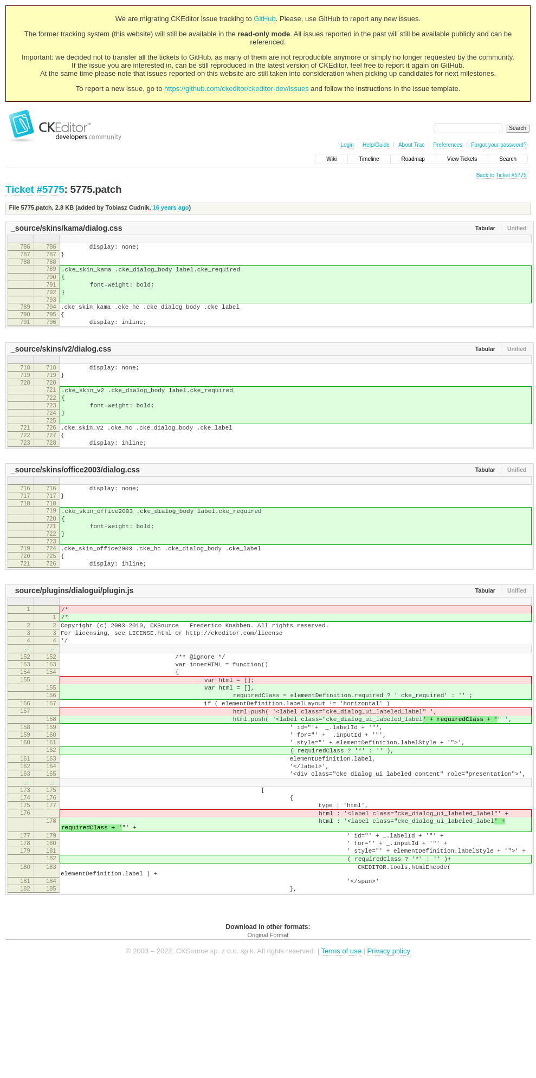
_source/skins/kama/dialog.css (66, 228)
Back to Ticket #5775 (501, 175)
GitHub (264, 19)
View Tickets (462, 159)
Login (346, 145)
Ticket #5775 (34, 189)
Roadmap (413, 159)
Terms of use (341, 1061)
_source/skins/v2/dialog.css (61, 365)
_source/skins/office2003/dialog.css (75, 502)
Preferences (447, 145)
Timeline (369, 159)
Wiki (331, 159)
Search (507, 159)
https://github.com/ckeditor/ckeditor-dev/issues (236, 89)
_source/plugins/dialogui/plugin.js (72, 639)
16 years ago (171, 207)
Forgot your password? (498, 145)
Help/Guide (376, 145)
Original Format (268, 1045)
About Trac (411, 145)
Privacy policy (388, 1061)
